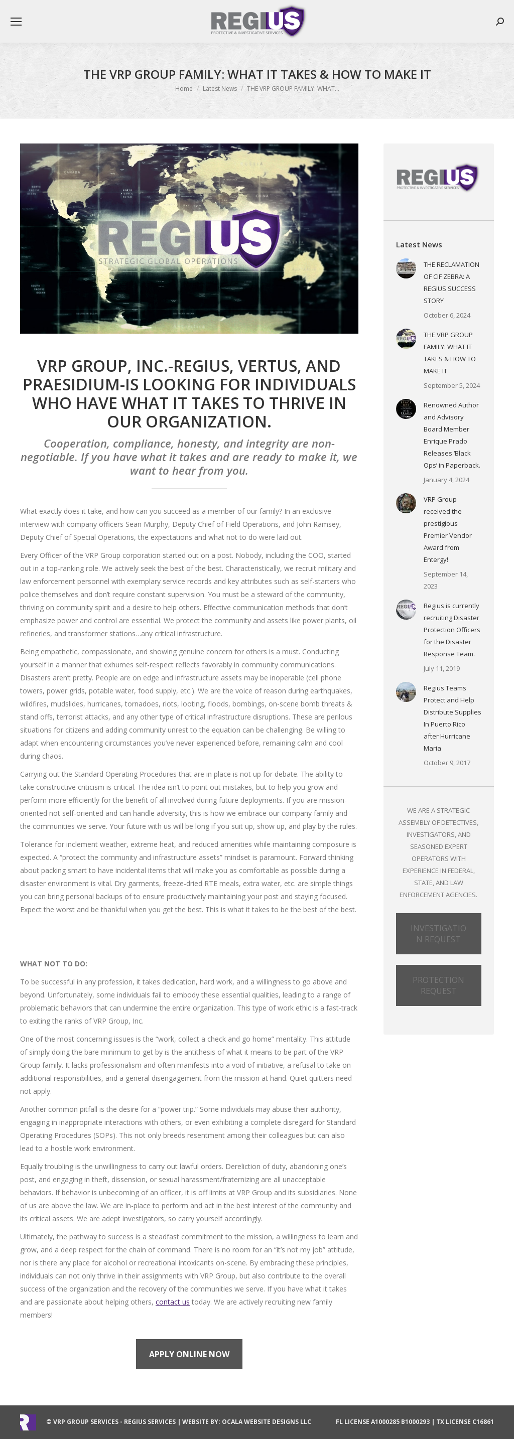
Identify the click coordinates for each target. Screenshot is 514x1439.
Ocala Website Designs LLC (266, 1421)
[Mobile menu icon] (16, 22)
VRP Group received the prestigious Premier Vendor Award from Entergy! (448, 529)
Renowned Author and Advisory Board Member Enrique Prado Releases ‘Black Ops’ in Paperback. (452, 435)
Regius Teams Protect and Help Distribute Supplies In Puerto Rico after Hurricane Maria (452, 718)
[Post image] (406, 268)
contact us (173, 1302)
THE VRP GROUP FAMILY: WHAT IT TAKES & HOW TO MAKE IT (450, 352)
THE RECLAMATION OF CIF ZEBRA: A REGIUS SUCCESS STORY (451, 282)
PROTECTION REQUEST (438, 985)
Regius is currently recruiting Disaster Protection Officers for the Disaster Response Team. (452, 629)
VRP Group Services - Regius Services (114, 1421)
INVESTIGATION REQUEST (438, 934)
